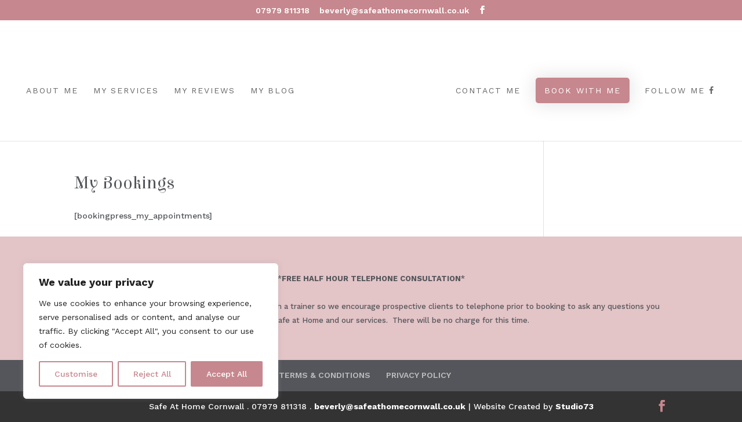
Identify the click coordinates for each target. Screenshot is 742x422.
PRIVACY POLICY (418, 375)
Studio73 (574, 406)
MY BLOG (272, 90)
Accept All (226, 374)
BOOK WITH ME (582, 90)
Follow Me (680, 90)
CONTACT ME (488, 90)
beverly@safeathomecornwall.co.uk (389, 406)
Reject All (152, 374)
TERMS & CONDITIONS (324, 375)
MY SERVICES (126, 90)
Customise (75, 374)
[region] (150, 331)
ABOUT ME (52, 90)
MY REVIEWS (204, 90)
